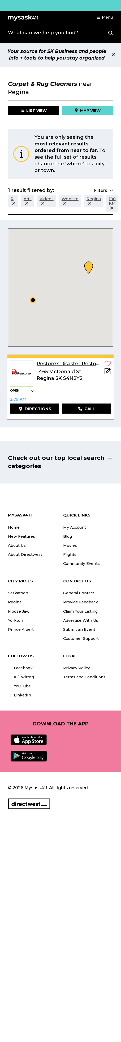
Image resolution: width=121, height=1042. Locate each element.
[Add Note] (108, 372)
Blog (67, 536)
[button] (105, 17)
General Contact (78, 593)
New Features (21, 536)
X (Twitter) (21, 677)
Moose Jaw (18, 611)
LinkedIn (19, 695)
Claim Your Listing (80, 611)
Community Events (81, 563)
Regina (14, 602)
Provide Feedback (80, 602)
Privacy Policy (76, 668)
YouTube (19, 686)
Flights (69, 554)
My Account (74, 527)
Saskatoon (18, 593)
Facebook (20, 668)
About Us (17, 545)
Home (14, 527)
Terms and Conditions (84, 677)
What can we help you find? (43, 33)
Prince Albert (21, 629)
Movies (70, 545)
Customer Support (81, 638)
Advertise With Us (80, 620)
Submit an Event (79, 629)
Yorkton (15, 620)
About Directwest (25, 554)
